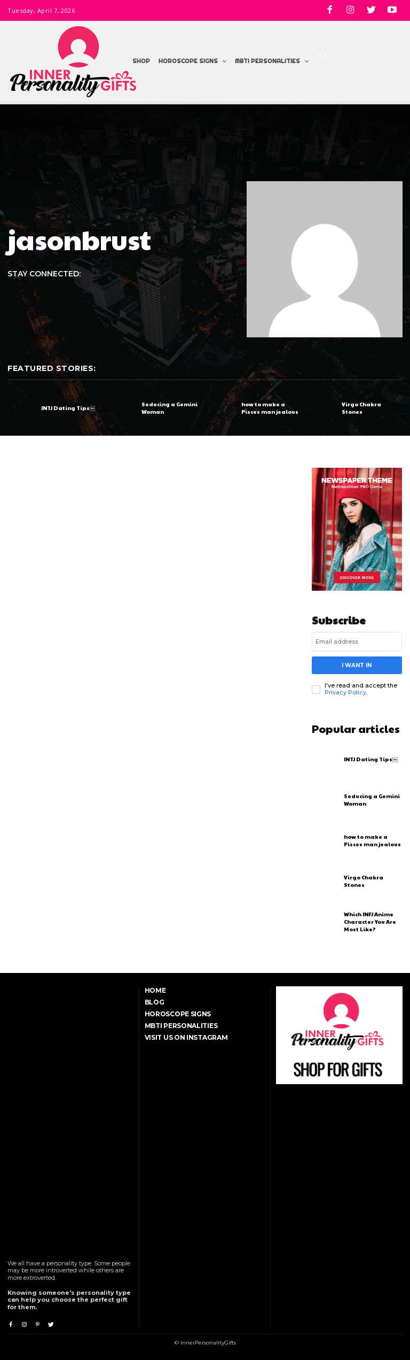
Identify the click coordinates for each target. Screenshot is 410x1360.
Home (155, 990)
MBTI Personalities (181, 1025)
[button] (322, 55)
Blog (154, 1002)
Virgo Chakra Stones (361, 407)
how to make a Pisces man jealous (269, 407)
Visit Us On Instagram (186, 1037)
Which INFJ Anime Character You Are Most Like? (370, 921)
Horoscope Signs (178, 1013)
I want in (357, 664)
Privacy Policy (345, 692)
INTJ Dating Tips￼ (68, 408)
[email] (357, 641)
